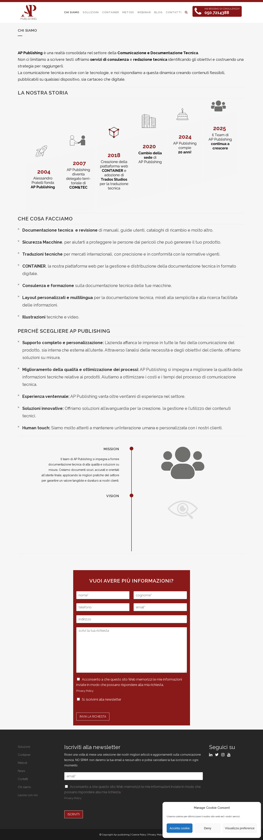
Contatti (23, 779)
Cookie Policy (139, 834)
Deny (207, 828)
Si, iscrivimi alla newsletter (101, 699)
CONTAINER (34, 266)
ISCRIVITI (74, 814)
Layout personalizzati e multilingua (57, 297)
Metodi (22, 763)
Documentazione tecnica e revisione (60, 230)
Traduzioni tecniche (42, 254)
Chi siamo (24, 787)
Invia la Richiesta (93, 716)
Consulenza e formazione (48, 285)
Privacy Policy (84, 690)
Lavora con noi (28, 795)
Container (24, 754)
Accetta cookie (180, 828)
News (21, 771)
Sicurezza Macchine (42, 242)
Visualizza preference (240, 828)
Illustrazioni (33, 317)
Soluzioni (24, 746)
